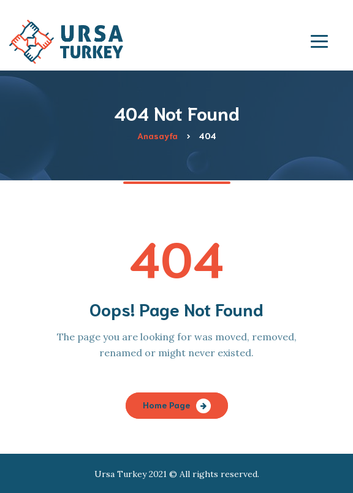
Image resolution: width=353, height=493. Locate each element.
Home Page (166, 404)
